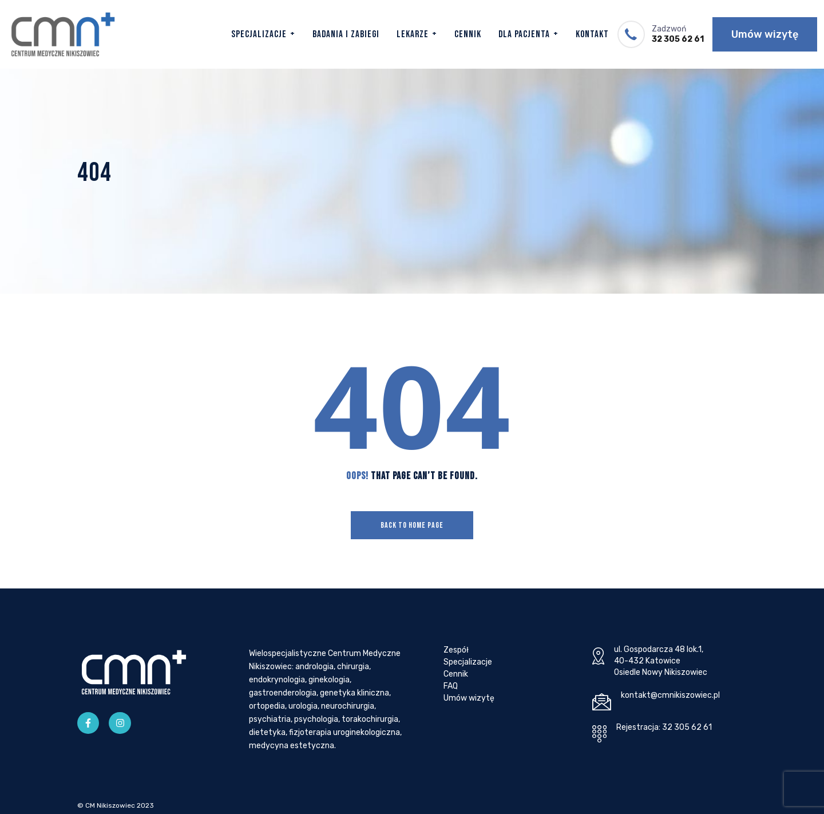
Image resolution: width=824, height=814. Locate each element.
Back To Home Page (412, 525)
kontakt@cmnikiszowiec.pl (670, 695)
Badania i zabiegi (345, 34)
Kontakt (592, 34)
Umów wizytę (764, 34)
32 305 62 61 (678, 39)
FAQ (450, 686)
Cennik (467, 34)
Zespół (456, 650)
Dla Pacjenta (524, 34)
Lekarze (413, 34)
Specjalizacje (259, 34)
